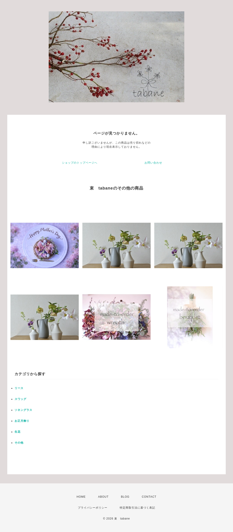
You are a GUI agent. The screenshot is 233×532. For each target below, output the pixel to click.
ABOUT (103, 496)
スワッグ (20, 399)
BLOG (125, 496)
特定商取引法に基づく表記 (137, 507)
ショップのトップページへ (79, 162)
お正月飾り (22, 420)
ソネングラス (23, 410)
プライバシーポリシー (92, 507)
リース (19, 388)
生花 (17, 431)
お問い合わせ (153, 162)
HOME (81, 496)
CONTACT (149, 496)
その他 (19, 442)
